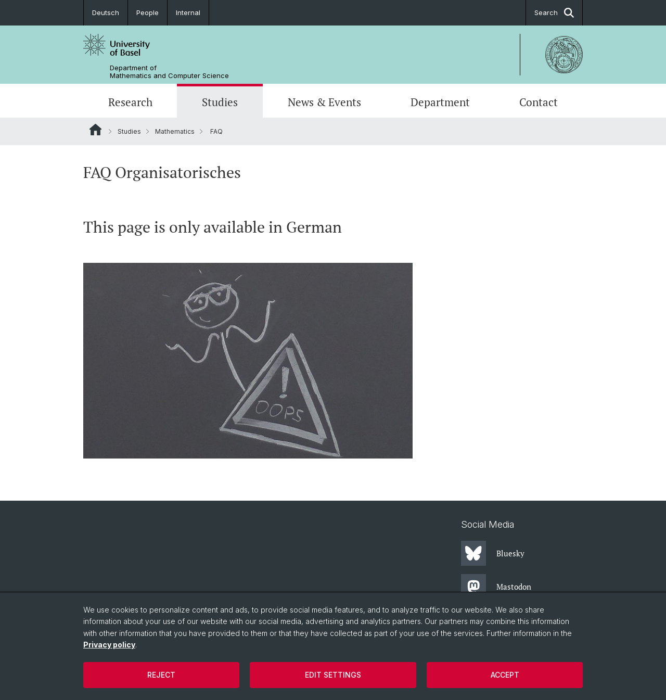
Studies (220, 102)
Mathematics (175, 131)
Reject (161, 674)
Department (440, 102)
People (147, 12)
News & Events (324, 102)
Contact (538, 102)
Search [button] (554, 13)
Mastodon (496, 586)
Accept (505, 674)
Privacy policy (109, 644)
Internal (188, 12)
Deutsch (105, 12)
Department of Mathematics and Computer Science (169, 72)
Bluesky (492, 553)
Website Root (95, 129)
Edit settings (333, 674)
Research (130, 102)
